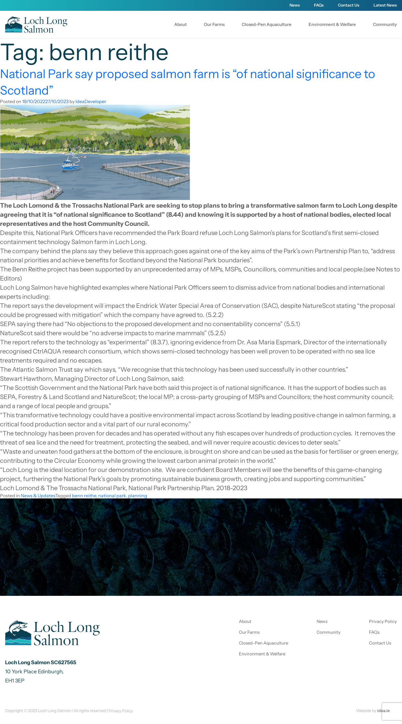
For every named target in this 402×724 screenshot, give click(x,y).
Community (385, 24)
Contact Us (348, 5)
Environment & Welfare (332, 24)
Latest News (385, 5)
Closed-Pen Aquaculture (267, 24)
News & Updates (38, 495)
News (295, 5)
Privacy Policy (383, 621)
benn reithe (84, 495)
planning (137, 495)
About (180, 24)
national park (112, 495)
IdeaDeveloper (90, 101)
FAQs (319, 5)
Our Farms (214, 24)
